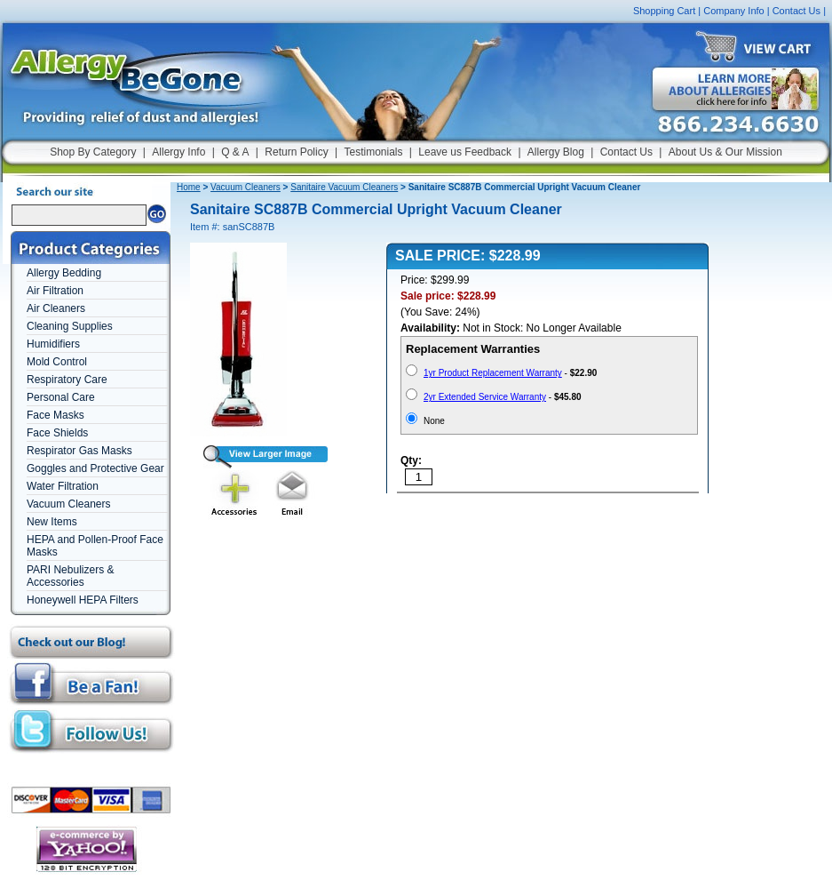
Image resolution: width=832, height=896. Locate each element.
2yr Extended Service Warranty (485, 397)
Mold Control (57, 362)
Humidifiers (53, 344)
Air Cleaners (56, 308)
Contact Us (796, 10)
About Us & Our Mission (725, 152)
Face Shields (57, 433)
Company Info (733, 10)
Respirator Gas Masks (79, 450)
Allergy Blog (555, 152)
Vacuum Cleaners (69, 504)
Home (189, 187)
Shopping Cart (664, 10)
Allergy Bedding (64, 273)
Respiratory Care (67, 379)
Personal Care (61, 397)
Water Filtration (63, 486)
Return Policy (296, 152)
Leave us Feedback (464, 152)
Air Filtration (55, 290)
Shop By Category (93, 152)
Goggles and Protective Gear (95, 468)
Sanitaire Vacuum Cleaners (344, 187)
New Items (52, 522)
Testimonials (373, 152)
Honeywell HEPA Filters (83, 600)
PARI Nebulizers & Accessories (70, 576)
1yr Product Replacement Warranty (493, 373)
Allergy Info (178, 152)
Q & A (235, 152)
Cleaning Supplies (70, 326)
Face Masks (55, 415)
